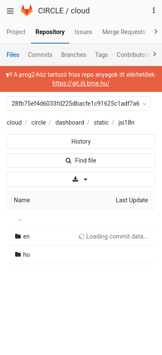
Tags (101, 54)
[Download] (81, 179)
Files (12, 54)
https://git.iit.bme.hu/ (80, 83)
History (81, 141)
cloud (80, 10)
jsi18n (126, 122)
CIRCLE (51, 10)
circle (39, 122)
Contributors (133, 54)
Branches (73, 54)
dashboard (69, 122)
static (101, 122)
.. (19, 218)
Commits (40, 54)
